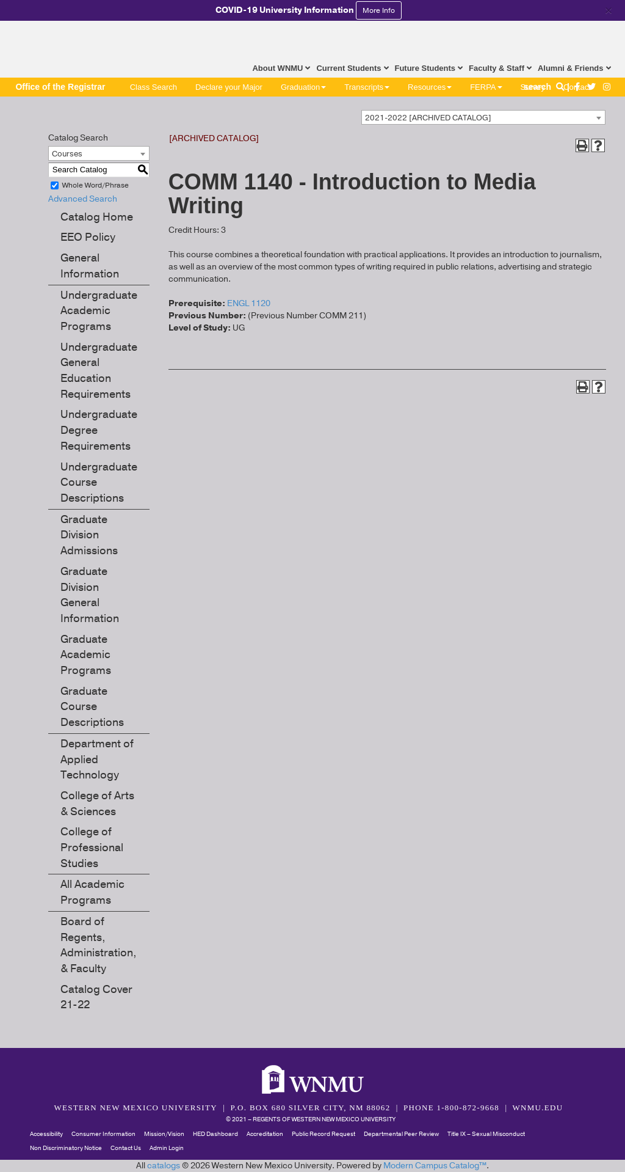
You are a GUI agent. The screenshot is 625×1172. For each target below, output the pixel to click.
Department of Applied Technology (97, 759)
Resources (430, 87)
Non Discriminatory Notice (66, 1148)
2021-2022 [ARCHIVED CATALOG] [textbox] (428, 117)
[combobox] (483, 117)
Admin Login (167, 1148)
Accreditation (265, 1134)
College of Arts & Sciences (97, 803)
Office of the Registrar (60, 87)
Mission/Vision (164, 1134)
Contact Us (125, 1148)
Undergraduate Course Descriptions (98, 482)
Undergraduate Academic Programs (98, 311)
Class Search (153, 87)
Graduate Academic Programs (85, 655)
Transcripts (366, 87)
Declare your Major (228, 87)
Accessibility (46, 1134)
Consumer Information (103, 1134)
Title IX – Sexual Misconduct (486, 1134)
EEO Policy (87, 237)
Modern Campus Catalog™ (434, 1165)
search (545, 87)
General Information (89, 266)
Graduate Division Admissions (89, 535)
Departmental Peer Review (401, 1134)
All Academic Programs (92, 892)
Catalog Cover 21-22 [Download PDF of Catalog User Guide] (96, 997)
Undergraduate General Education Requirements (98, 370)
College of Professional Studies (91, 847)
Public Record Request (323, 1134)
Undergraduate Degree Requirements (98, 430)
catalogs (163, 1165)
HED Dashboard (215, 1134)
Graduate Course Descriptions (92, 707)
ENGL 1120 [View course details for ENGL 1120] (248, 303)
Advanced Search (82, 199)
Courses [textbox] (67, 153)
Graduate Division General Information (89, 595)
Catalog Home (96, 217)
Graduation (303, 87)
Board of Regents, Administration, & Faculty (98, 945)
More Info (379, 10)
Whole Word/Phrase (95, 185)
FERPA (486, 87)
